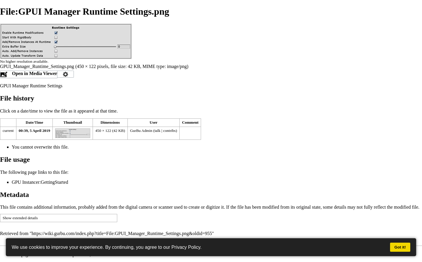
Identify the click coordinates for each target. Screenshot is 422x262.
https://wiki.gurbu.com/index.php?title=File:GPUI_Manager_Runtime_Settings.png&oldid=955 (122, 233)
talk (157, 130)
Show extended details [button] (20, 218)
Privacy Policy (185, 247)
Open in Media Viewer (34, 73)
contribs (169, 130)
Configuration (65, 74)
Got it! (400, 247)
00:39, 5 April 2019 (34, 130)
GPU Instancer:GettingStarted (40, 182)
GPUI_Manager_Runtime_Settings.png (37, 66)
